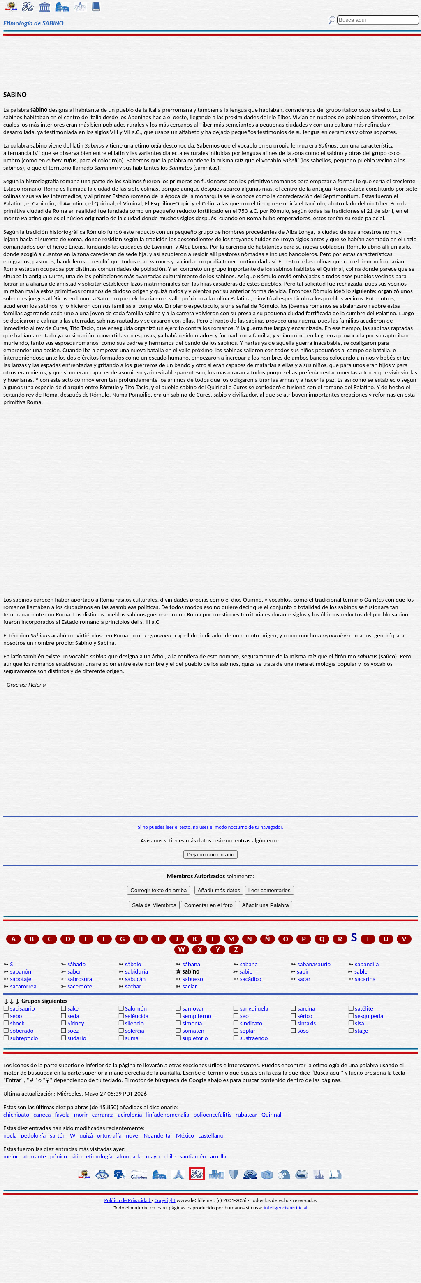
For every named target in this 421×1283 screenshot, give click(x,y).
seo (244, 1016)
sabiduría (136, 971)
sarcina (306, 1008)
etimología (99, 1156)
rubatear (246, 1114)
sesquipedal (369, 1016)
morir (81, 1114)
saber (74, 971)
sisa (359, 1023)
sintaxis (306, 1023)
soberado (21, 1030)
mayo (153, 1156)
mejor (10, 1156)
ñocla (10, 1135)
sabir (303, 971)
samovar (193, 1008)
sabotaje (20, 979)
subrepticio (24, 1038)
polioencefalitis (212, 1114)
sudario (76, 1038)
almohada (129, 1156)
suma (132, 1038)
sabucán (135, 979)
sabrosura (79, 979)
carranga (103, 1114)
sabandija (367, 964)
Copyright (165, 1200)
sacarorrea (23, 986)
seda (73, 1016)
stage (361, 1030)
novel (132, 1135)
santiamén (193, 1156)
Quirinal (271, 1114)
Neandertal (158, 1135)
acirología (130, 1114)
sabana (249, 964)
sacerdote (79, 986)
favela (62, 1114)
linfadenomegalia (168, 1114)
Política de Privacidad (128, 1200)
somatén (193, 1030)
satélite (364, 1008)
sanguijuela (254, 1008)
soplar (248, 1030)
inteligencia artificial (286, 1208)
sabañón (20, 971)
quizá (87, 1135)
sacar (303, 979)
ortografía (109, 1135)
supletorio (195, 1038)
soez (73, 1030)
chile (170, 1156)
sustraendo (254, 1038)
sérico (304, 1016)
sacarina (365, 979)
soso (303, 1030)
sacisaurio (22, 1008)
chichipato (16, 1114)
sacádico (250, 979)
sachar (133, 986)
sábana (191, 964)
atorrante (34, 1156)
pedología (33, 1135)
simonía (192, 1023)
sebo (16, 1016)
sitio (76, 1156)
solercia (134, 1030)
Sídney (75, 1023)
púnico (58, 1156)
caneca (42, 1114)
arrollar (219, 1156)
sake (73, 1008)
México (185, 1135)
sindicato (251, 1023)
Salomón (136, 1008)
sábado (76, 964)
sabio (245, 971)
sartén (58, 1135)
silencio (134, 1023)
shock (17, 1023)
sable (361, 971)
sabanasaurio (314, 964)
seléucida (136, 1016)
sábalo (133, 964)
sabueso (193, 979)
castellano (210, 1135)
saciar (190, 986)
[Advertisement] (210, 62)
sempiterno (197, 1016)
